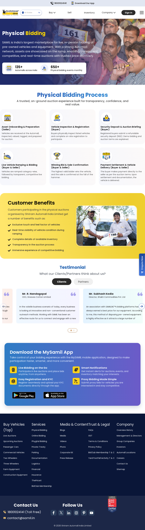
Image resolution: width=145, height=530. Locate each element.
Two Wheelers (10, 458)
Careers (120, 458)
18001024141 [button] (59, 3)
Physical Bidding (39, 430)
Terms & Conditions (98, 441)
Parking (35, 452)
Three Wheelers (11, 463)
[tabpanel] (72, 312)
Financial (36, 469)
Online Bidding (39, 435)
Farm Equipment (11, 469)
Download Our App (82, 3)
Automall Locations (126, 452)
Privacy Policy (95, 446)
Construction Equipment (15, 474)
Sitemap (121, 469)
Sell (69, 12)
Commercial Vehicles (13, 452)
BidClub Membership (42, 486)
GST (90, 435)
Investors (121, 446)
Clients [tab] (61, 281)
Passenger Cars (11, 446)
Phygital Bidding (39, 441)
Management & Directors (129, 435)
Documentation (39, 458)
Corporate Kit (66, 452)
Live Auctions (9, 435)
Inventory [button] (89, 12)
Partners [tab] (83, 281)
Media (63, 435)
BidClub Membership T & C (101, 452)
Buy (52, 12)
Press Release (66, 458)
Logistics (36, 463)
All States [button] (32, 12)
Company (109, 12)
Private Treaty (38, 446)
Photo (63, 446)
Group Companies (126, 441)
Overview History (125, 430)
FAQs (90, 430)
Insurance (36, 474)
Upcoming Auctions (13, 441)
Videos (63, 441)
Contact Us (122, 463)
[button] (142, 12)
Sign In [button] (128, 12)
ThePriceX (37, 480)
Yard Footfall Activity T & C (101, 458)
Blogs (62, 430)
